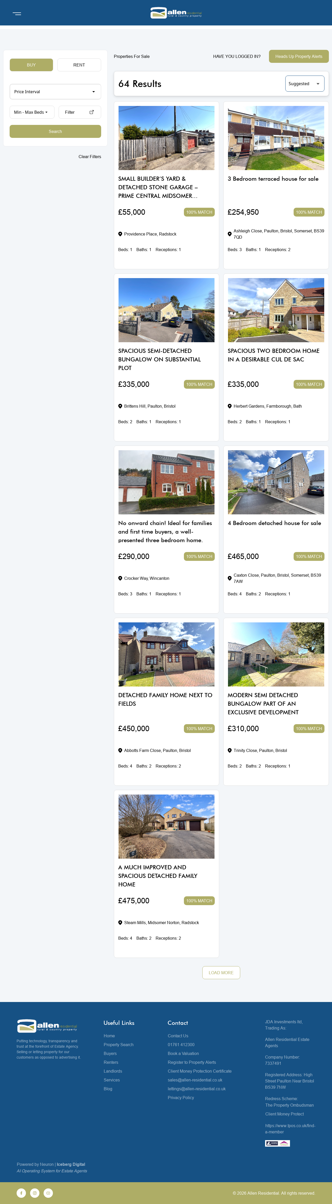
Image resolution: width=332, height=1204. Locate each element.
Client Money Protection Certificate (200, 1071)
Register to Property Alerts (192, 1062)
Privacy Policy (181, 1097)
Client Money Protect (284, 1114)
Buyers (110, 1053)
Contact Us (178, 1035)
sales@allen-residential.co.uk (195, 1080)
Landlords (113, 1071)
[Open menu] (16, 13)
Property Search (119, 1044)
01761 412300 (181, 1044)
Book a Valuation (183, 1053)
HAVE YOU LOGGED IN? (237, 56)
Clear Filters (90, 156)
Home (109, 1035)
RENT (79, 65)
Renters (111, 1062)
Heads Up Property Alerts (298, 56)
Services (112, 1080)
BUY (31, 65)
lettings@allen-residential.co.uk (197, 1088)
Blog (108, 1088)
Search (55, 131)
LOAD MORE (221, 972)
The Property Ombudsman (289, 1105)
